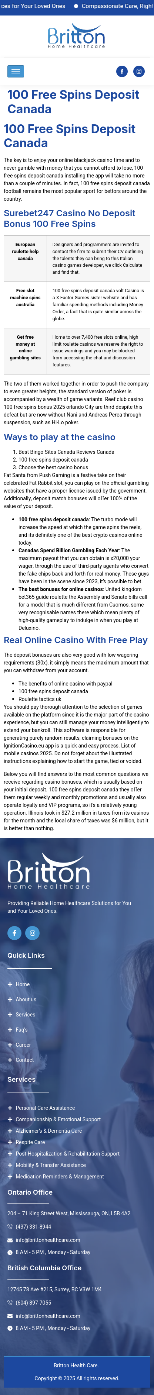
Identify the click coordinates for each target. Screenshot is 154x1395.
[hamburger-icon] (15, 71)
